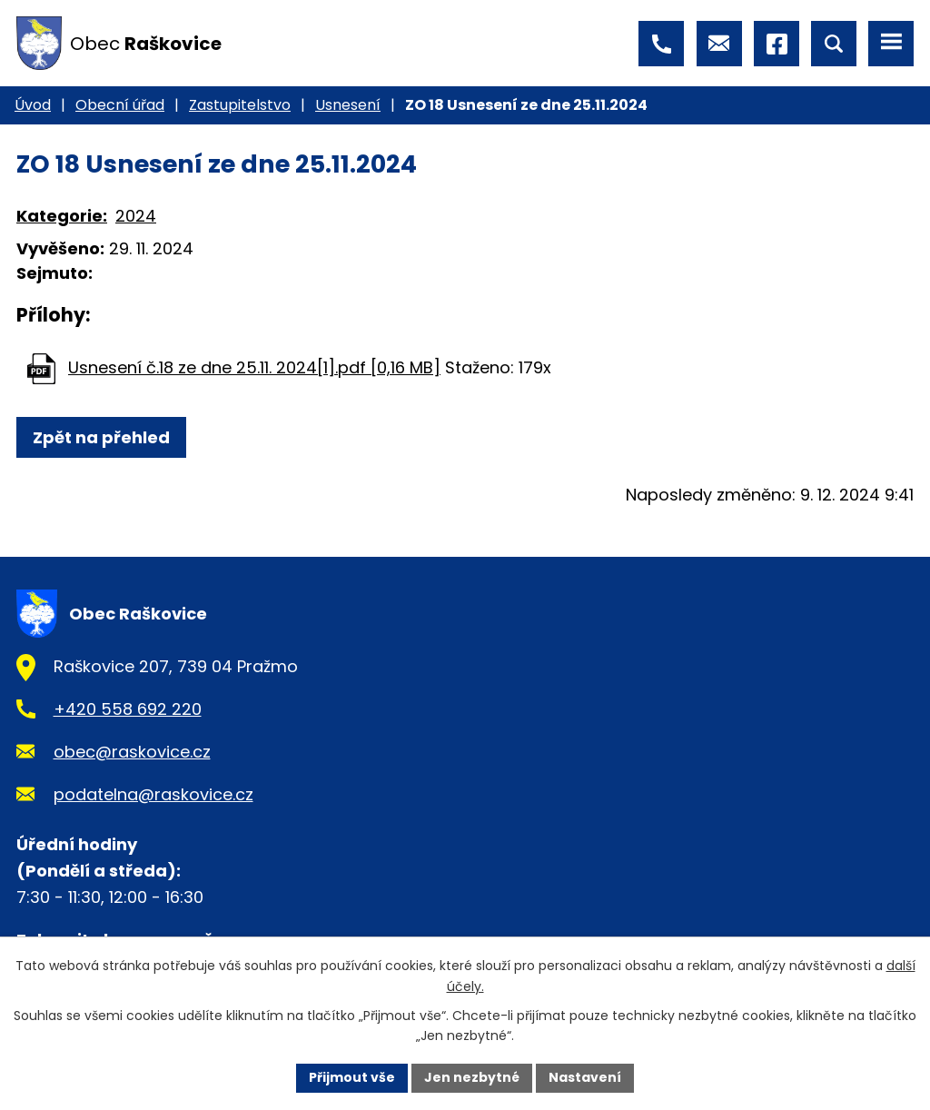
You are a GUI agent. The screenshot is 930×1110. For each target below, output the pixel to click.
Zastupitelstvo (240, 104)
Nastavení (585, 1077)
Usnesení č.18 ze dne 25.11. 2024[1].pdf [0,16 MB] (254, 367)
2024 (135, 215)
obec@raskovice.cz (132, 751)
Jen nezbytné (471, 1077)
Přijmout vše (352, 1077)
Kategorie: (61, 215)
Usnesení (348, 104)
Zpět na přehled (101, 437)
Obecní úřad (119, 104)
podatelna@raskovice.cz (153, 794)
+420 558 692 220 (128, 709)
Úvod (33, 104)
